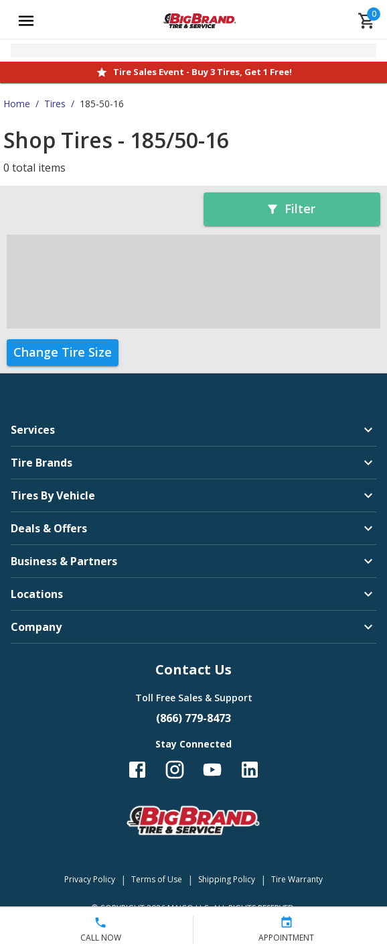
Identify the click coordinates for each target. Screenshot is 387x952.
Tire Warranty (297, 879)
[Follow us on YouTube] (212, 769)
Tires (55, 103)
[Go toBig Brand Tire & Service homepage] (200, 20)
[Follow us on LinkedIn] (249, 769)
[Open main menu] (26, 20)
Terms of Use (156, 879)
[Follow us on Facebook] (137, 769)
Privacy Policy (89, 879)
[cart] (367, 20)
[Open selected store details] (193, 51)
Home (16, 103)
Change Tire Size (62, 352)
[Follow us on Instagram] (174, 769)
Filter (290, 208)
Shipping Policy (226, 879)
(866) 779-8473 (193, 718)
